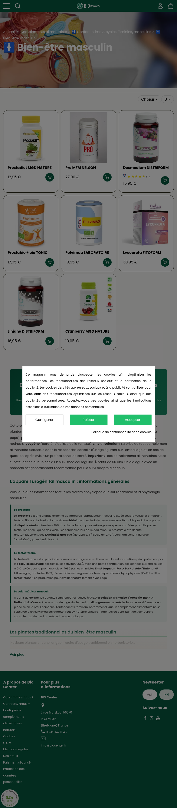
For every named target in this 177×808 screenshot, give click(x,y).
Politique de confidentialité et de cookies (121, 432)
